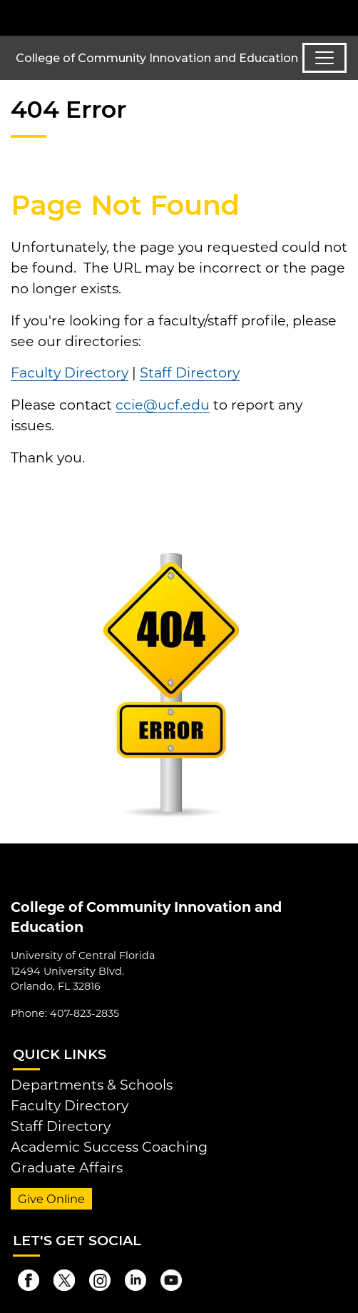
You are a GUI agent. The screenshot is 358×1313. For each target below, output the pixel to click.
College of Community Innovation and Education (157, 58)
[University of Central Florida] (108, 17)
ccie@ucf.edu (163, 404)
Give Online (51, 1199)
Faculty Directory (69, 372)
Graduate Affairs (67, 1167)
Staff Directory (190, 372)
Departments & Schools (92, 1084)
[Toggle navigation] (324, 58)
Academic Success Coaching (109, 1146)
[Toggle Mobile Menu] (343, 17)
